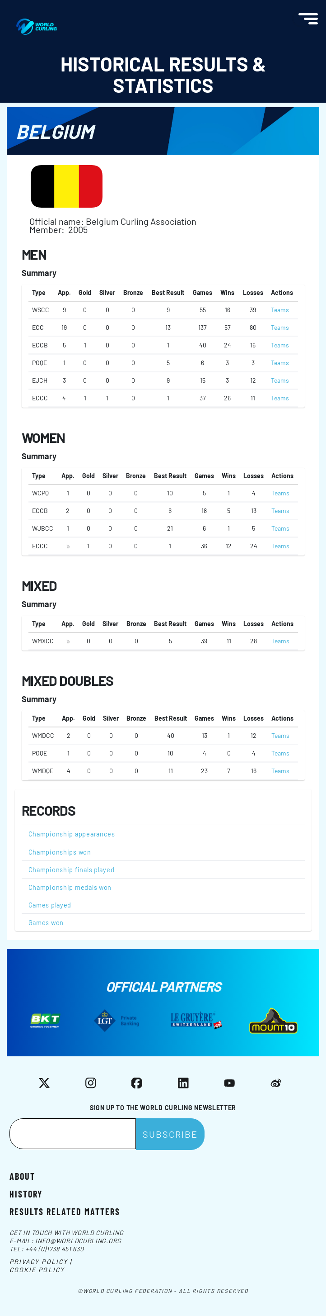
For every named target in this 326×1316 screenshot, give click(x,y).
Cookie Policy (37, 1269)
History (25, 1193)
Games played (50, 905)
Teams (280, 310)
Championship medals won (70, 887)
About (22, 1175)
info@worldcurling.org (78, 1241)
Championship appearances (71, 834)
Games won (46, 922)
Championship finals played (71, 869)
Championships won (59, 852)
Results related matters (64, 1211)
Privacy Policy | (40, 1261)
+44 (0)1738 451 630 (54, 1249)
